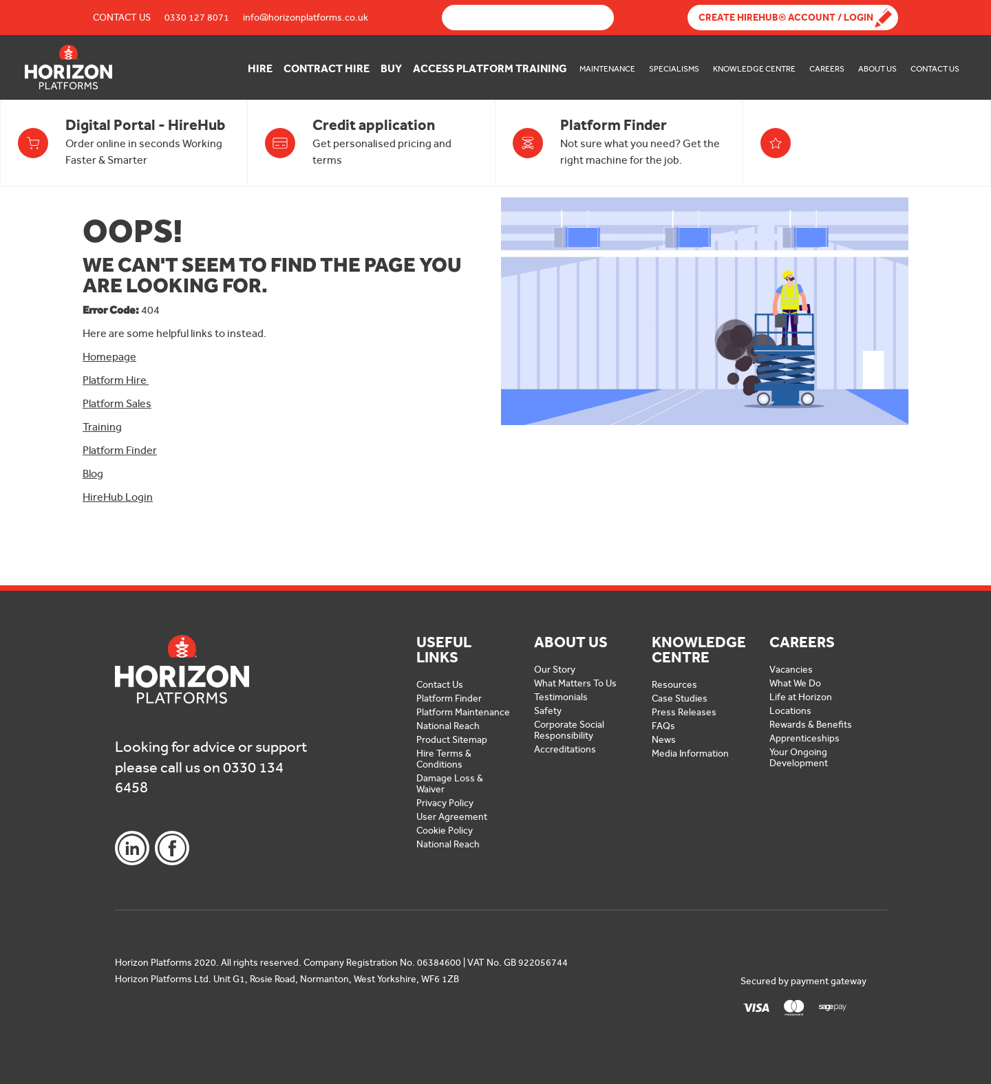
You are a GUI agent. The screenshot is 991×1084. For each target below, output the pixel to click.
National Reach (448, 726)
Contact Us (122, 17)
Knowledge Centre (754, 69)
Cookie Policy (444, 830)
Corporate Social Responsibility (569, 730)
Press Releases (684, 712)
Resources (674, 685)
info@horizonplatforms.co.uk (305, 17)
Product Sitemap (451, 740)
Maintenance (607, 69)
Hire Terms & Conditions (443, 759)
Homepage (109, 356)
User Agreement (451, 817)
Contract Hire (327, 68)
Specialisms (674, 69)
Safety (548, 711)
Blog (93, 473)
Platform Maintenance (463, 712)
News (664, 740)
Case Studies (679, 698)
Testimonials (561, 697)
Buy (391, 68)
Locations (790, 711)
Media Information (690, 753)
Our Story (554, 669)
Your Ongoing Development (798, 757)
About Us (877, 69)
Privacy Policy (444, 803)
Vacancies (791, 669)
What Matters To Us (575, 683)
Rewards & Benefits (810, 724)
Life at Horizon (800, 697)
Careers (826, 69)
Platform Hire (116, 380)
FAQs (663, 726)
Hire (260, 68)
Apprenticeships (804, 738)
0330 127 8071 (196, 17)
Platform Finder (120, 450)
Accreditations (565, 749)
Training (102, 426)
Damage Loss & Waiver (449, 783)
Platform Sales (117, 403)
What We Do (795, 683)
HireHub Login (118, 496)
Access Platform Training (490, 68)
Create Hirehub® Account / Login (786, 17)
